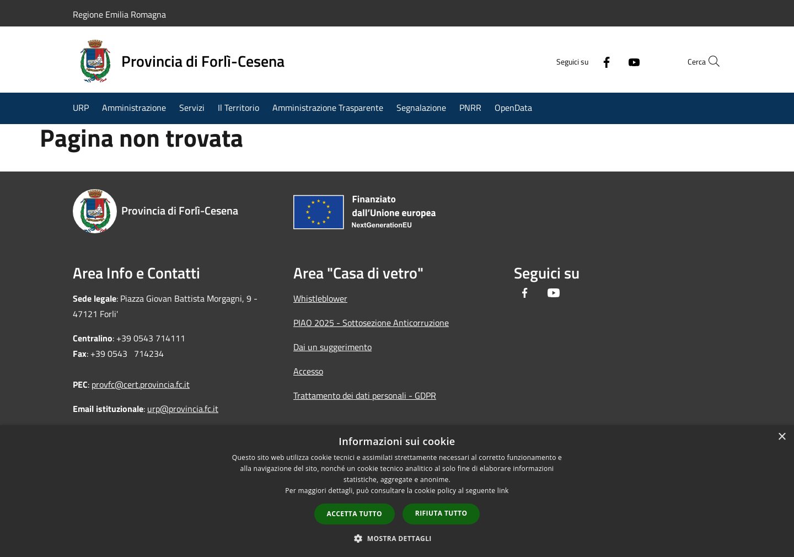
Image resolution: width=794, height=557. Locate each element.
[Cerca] (708, 61)
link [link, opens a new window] (503, 490)
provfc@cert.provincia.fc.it (141, 384)
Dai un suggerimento (332, 347)
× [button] (781, 437)
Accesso (308, 371)
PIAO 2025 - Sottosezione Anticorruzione (371, 322)
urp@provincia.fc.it (182, 408)
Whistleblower (320, 298)
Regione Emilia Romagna (119, 14)
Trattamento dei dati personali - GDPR (364, 395)
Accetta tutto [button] (354, 513)
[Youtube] (610, 61)
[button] (397, 538)
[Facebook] (582, 61)
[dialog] (397, 491)
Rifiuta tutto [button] (441, 513)
